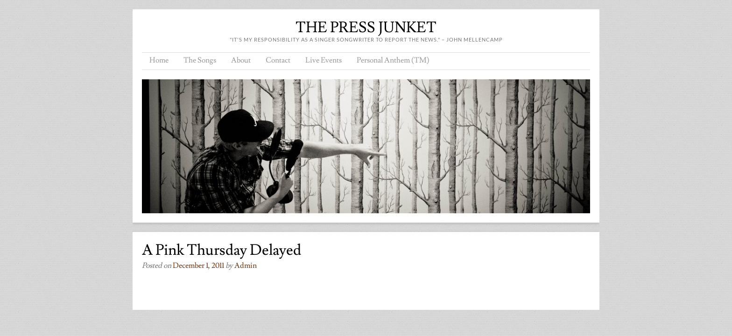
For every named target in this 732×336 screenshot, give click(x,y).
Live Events (323, 60)
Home (159, 60)
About (241, 60)
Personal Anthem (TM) (393, 60)
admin (245, 265)
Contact (278, 60)
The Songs (199, 60)
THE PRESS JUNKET (366, 27)
